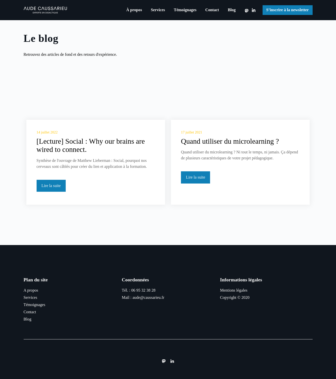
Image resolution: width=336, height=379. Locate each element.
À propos (134, 10)
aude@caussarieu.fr (148, 297)
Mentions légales (233, 290)
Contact (212, 10)
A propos (31, 290)
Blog (231, 10)
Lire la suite (51, 186)
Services (158, 10)
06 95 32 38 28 (143, 290)
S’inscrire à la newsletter (287, 10)
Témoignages (185, 10)
